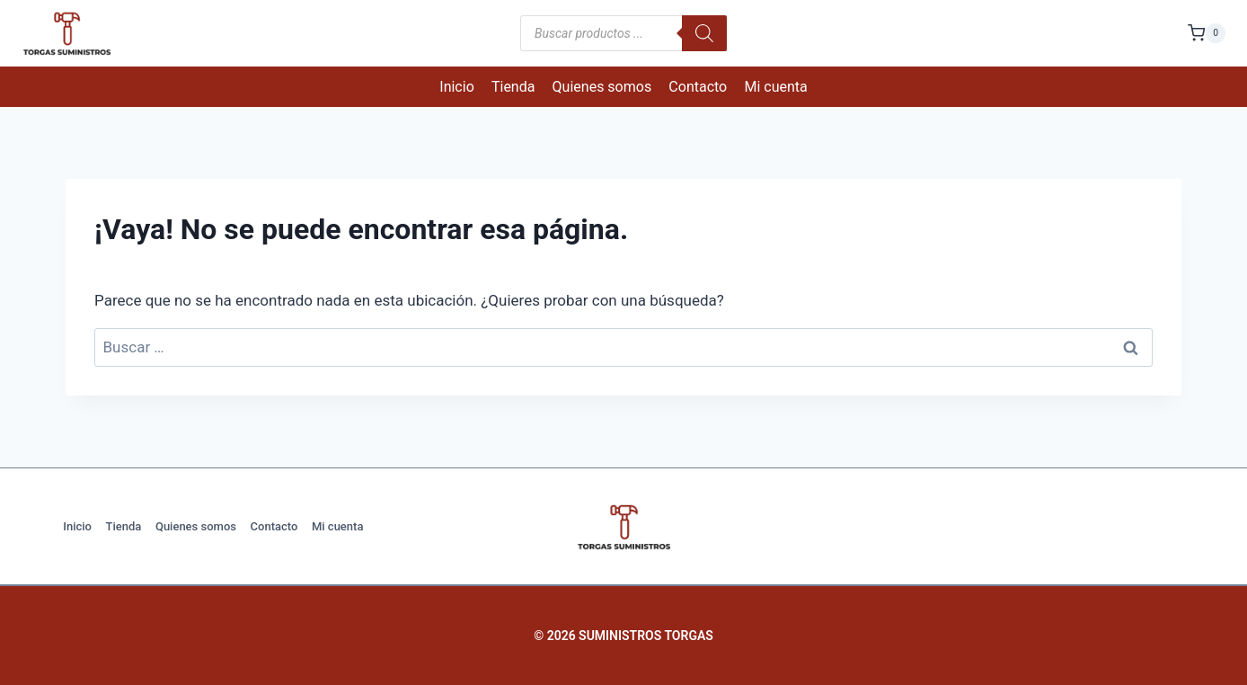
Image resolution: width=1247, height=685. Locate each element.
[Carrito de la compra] (1206, 32)
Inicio (456, 86)
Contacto (697, 86)
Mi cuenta (775, 86)
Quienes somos (602, 86)
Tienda (513, 86)
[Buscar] (704, 33)
